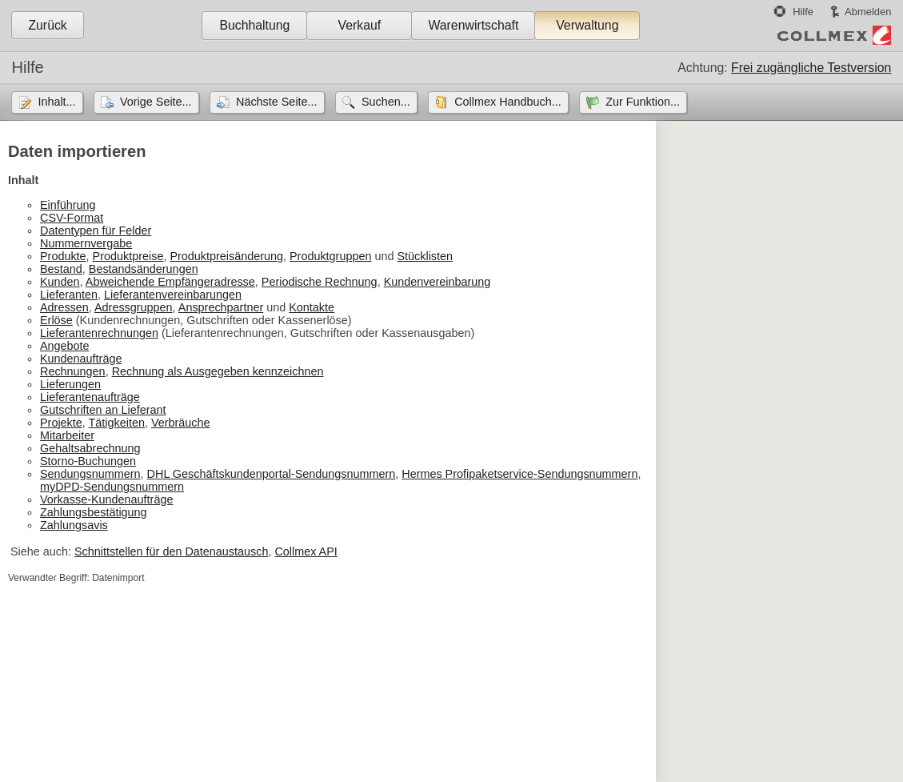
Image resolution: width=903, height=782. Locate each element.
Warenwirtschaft (473, 25)
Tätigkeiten (117, 422)
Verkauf (360, 25)
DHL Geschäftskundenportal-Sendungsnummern (271, 473)
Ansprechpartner (220, 307)
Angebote (65, 345)
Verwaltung (587, 25)
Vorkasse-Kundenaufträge (106, 499)
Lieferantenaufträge (90, 397)
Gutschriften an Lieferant (103, 409)
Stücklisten (425, 256)
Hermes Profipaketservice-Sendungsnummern (519, 473)
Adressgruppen (133, 307)
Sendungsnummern (90, 473)
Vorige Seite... (156, 101)
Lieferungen (70, 384)
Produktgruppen (330, 256)
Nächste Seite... (277, 101)
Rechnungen (73, 371)
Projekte (61, 422)
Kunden (60, 281)
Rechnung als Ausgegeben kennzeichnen (218, 371)
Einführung (68, 205)
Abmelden (868, 12)
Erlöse (56, 320)
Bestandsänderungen (143, 269)
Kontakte (311, 307)
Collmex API (305, 551)
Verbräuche (180, 422)
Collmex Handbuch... (507, 101)
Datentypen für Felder (95, 230)
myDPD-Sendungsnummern (112, 486)
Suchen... (386, 101)
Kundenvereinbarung (437, 281)
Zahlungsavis (74, 525)
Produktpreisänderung (226, 256)
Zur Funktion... (642, 101)
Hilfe (803, 12)
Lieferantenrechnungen (99, 333)
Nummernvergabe (86, 243)
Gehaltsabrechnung (90, 448)
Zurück (47, 25)
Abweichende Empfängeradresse (170, 281)
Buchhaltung (254, 25)
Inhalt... (56, 101)
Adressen (64, 307)
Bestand (61, 269)
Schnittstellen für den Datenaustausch (171, 551)
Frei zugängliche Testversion (811, 67)
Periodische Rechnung (320, 281)
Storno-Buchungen (88, 461)
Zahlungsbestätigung (93, 512)
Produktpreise (128, 256)
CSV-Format (71, 217)
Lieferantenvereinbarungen (173, 294)
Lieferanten (69, 294)
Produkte (63, 256)
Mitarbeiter (67, 435)
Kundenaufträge (81, 358)
